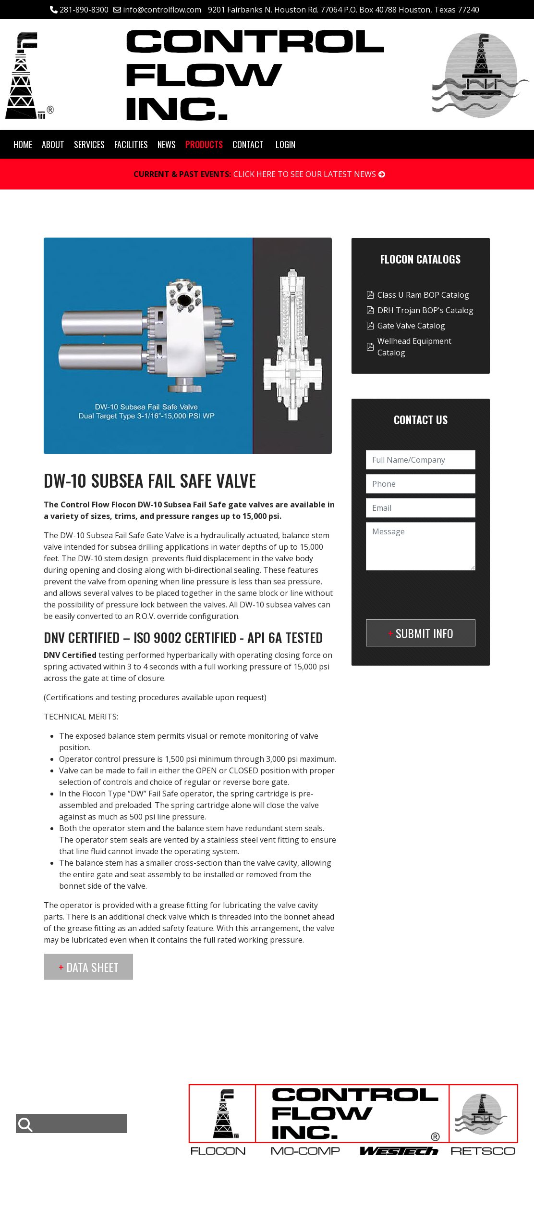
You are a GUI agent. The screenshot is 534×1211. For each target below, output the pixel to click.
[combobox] (71, 1123)
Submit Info (424, 633)
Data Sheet (92, 966)
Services (89, 144)
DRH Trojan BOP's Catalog (425, 310)
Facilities (131, 144)
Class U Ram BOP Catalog (423, 295)
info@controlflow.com (162, 9)
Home (22, 144)
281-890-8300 (84, 9)
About (53, 144)
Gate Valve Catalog (411, 325)
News (167, 144)
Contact (248, 144)
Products (204, 144)
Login (285, 144)
